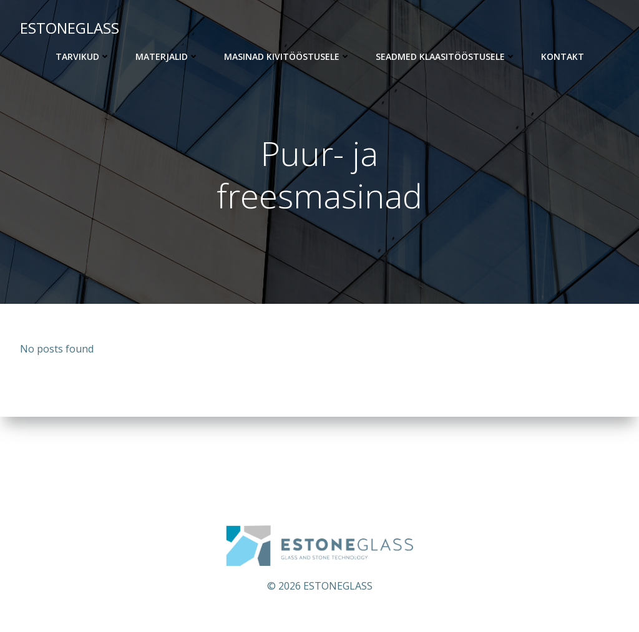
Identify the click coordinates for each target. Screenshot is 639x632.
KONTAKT (562, 56)
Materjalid (167, 56)
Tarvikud (83, 56)
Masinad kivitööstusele (287, 56)
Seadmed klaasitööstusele (446, 56)
